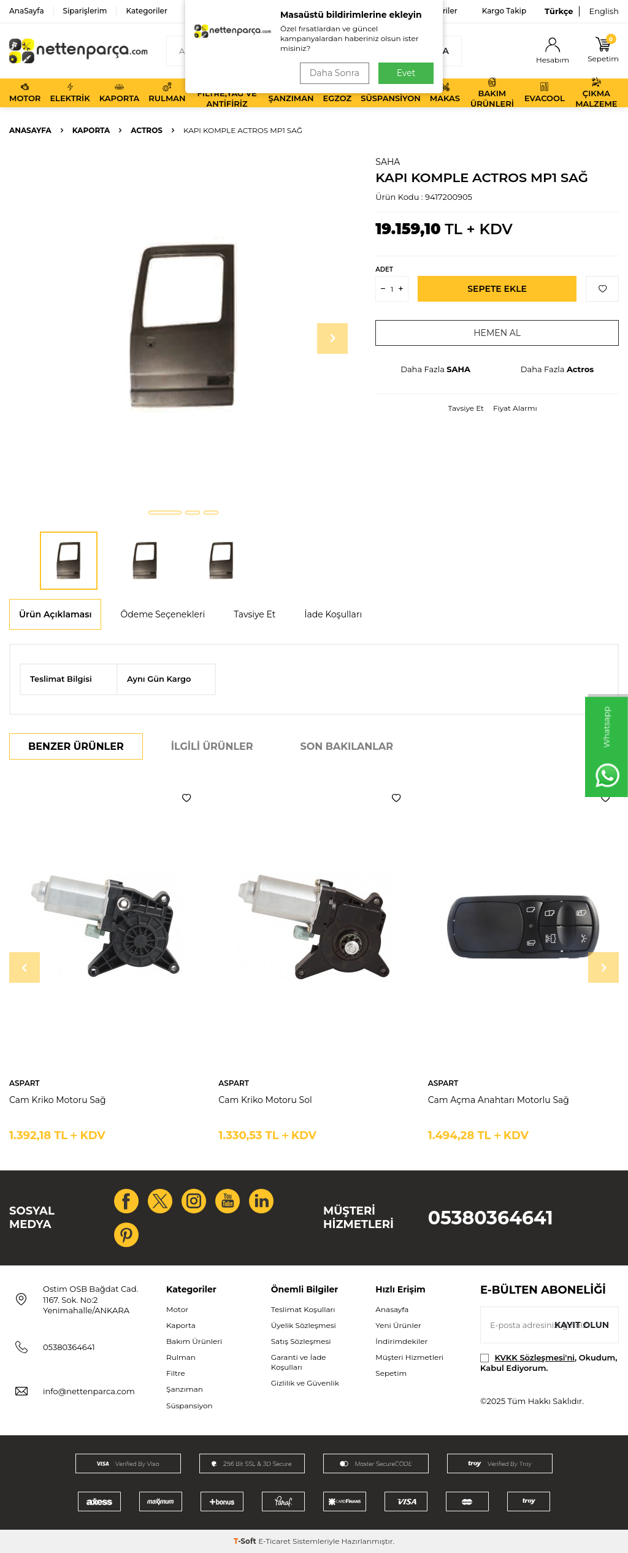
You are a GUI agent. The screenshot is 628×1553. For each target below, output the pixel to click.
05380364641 (490, 1218)
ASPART (24, 1083)
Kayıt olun (581, 1324)
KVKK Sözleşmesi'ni (535, 1357)
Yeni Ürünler (398, 1325)
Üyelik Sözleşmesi (303, 1325)
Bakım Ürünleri (492, 92)
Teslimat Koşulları (303, 1309)
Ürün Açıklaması (55, 614)
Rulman (166, 92)
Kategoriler (146, 10)
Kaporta (119, 92)
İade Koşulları (333, 614)
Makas (445, 92)
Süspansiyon (391, 92)
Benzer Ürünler (76, 746)
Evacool (544, 92)
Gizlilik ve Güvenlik (305, 1382)
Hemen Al (497, 332)
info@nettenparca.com (89, 1391)
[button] (165, 512)
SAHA (387, 161)
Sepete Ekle (497, 288)
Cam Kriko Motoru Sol (265, 1099)
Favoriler (441, 10)
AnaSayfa (26, 10)
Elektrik (70, 92)
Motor (24, 92)
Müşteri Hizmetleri (409, 1357)
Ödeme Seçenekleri (162, 614)
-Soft (246, 1541)
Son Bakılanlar (347, 746)
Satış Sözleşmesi (301, 1341)
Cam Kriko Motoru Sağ (57, 1099)
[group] (183, 328)
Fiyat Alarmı (515, 408)
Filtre (175, 1373)
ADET (383, 269)
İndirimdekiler (401, 1341)
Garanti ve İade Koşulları (298, 1362)
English (604, 11)
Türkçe (559, 11)
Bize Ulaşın (380, 10)
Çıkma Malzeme (596, 92)
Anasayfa (30, 130)
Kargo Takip (504, 10)
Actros (147, 130)
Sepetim (391, 1373)
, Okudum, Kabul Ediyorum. (548, 1363)
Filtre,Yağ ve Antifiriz (226, 92)
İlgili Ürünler (212, 746)
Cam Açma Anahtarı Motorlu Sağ (498, 1099)
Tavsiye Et (466, 408)
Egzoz (337, 92)
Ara (439, 50)
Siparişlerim (85, 10)
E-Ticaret (274, 1541)
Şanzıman (291, 92)
